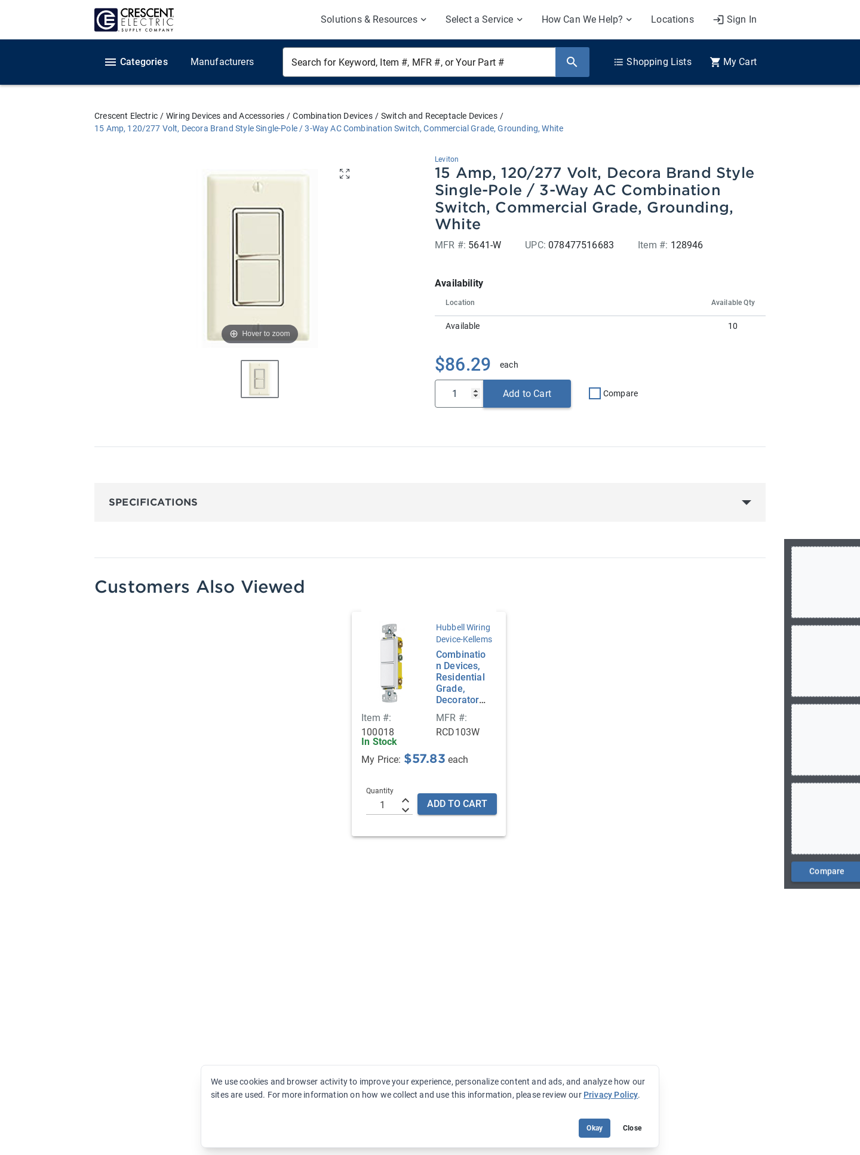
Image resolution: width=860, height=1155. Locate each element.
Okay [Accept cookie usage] (594, 1128)
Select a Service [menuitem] (480, 19)
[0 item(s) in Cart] (733, 62)
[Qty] (459, 394)
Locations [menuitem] (672, 19)
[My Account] (735, 20)
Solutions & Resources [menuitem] (369, 19)
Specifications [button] (153, 502)
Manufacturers (222, 61)
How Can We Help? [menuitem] (583, 19)
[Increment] (405, 800)
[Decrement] (405, 810)
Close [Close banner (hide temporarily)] (632, 1128)
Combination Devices (332, 116)
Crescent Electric (126, 116)
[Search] (572, 62)
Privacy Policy (610, 1094)
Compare (620, 393)
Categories (135, 62)
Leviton (447, 159)
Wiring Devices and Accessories (225, 116)
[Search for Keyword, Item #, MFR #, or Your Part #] (418, 62)
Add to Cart (527, 393)
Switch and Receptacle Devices (439, 116)
